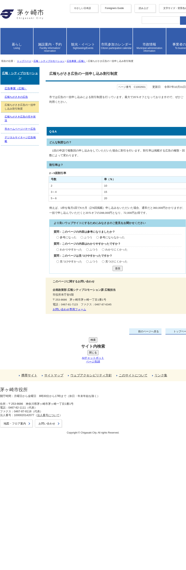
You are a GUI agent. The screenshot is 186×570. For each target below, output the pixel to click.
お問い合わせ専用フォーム (21, 412)
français (23, 55)
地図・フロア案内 (22, 550)
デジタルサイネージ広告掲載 (30, 459)
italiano (22, 62)
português (24, 70)
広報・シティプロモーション (65, 162)
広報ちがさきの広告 (24, 443)
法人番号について (54, 542)
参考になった (18, 342)
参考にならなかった (62, 342)
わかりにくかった (67, 354)
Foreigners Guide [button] (21, 36)
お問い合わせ (19, 554)
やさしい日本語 (21, 32)
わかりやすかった (21, 354)
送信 (5, 376)
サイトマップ (19, 492)
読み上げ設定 (173, 89)
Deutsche (24, 59)
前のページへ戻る (22, 470)
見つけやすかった (21, 366)
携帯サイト (18, 488)
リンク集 (16, 504)
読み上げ (16, 78)
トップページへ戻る (24, 475)
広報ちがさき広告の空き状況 (30, 451)
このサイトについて (24, 500)
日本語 (22, 73)
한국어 (22, 51)
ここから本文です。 (16, 173)
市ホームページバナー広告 (29, 455)
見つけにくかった (67, 366)
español (22, 66)
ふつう (38, 342)
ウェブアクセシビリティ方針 (30, 496)
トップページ (31, 162)
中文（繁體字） (29, 47)
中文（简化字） (29, 43)
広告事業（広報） (101, 162)
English (22, 39)
